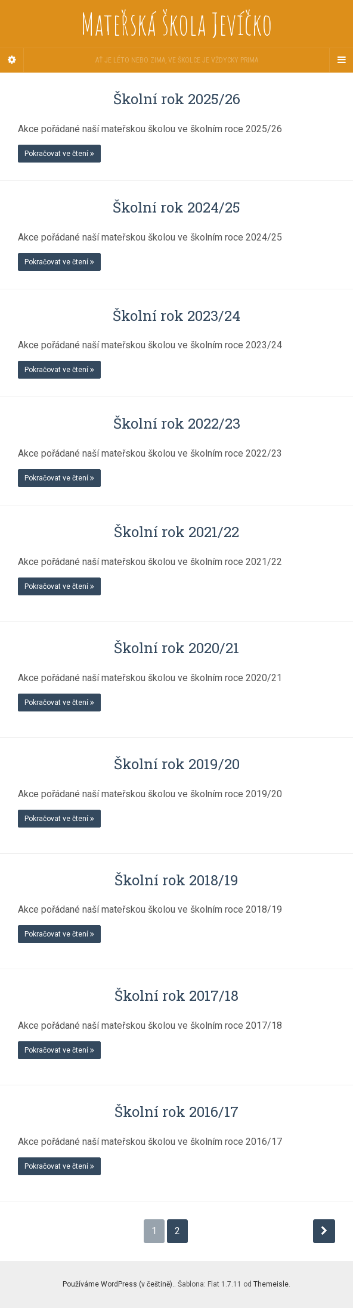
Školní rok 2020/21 (176, 647)
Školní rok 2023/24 (176, 315)
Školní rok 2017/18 (176, 995)
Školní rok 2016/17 (176, 1111)
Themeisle (271, 1284)
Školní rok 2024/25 (176, 207)
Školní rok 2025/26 (176, 98)
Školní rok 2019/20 (177, 763)
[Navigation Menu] (341, 60)
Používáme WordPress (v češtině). (118, 1284)
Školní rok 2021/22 (176, 531)
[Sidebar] (12, 60)
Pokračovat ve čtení (59, 153)
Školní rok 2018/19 (176, 879)
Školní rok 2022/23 (176, 423)
